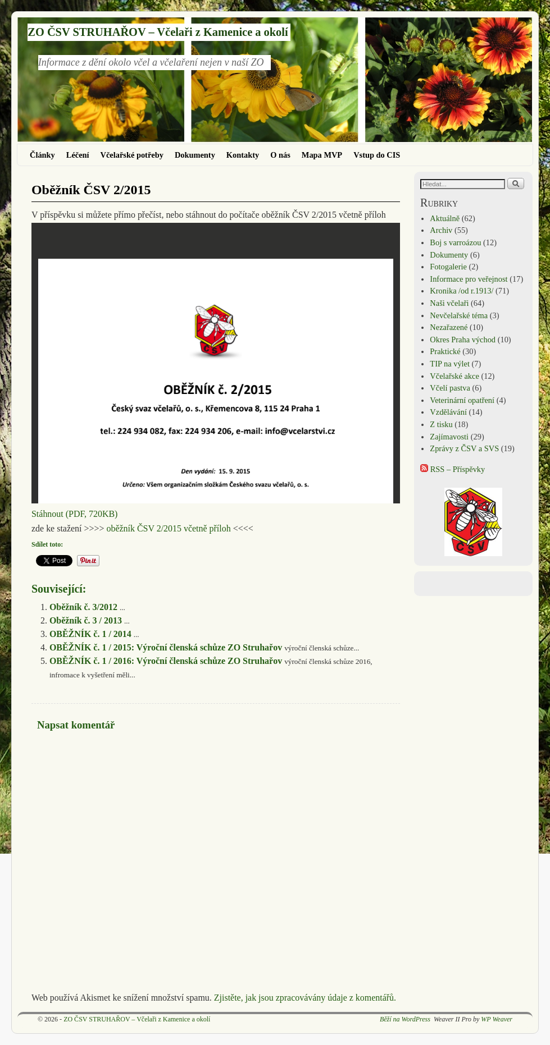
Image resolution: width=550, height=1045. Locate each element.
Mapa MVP (322, 154)
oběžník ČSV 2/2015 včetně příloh (168, 528)
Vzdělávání (448, 411)
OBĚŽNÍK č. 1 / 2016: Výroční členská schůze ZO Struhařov (165, 661)
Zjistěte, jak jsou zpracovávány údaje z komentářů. (305, 997)
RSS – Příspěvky (452, 469)
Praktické (445, 351)
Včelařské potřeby (132, 154)
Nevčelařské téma (459, 315)
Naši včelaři (449, 303)
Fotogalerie (448, 266)
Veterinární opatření (462, 400)
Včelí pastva (450, 387)
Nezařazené (448, 327)
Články (42, 154)
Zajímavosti (449, 436)
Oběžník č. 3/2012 (83, 607)
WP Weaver (496, 1019)
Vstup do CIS (376, 154)
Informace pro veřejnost (468, 278)
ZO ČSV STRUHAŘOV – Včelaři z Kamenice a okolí (158, 32)
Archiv (441, 230)
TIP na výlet (450, 363)
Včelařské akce (454, 376)
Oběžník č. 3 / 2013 (85, 620)
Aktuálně (445, 218)
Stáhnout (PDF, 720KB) (74, 514)
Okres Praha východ (463, 339)
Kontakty (242, 154)
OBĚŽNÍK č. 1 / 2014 (90, 634)
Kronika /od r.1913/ (461, 290)
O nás (280, 154)
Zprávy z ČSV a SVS (464, 448)
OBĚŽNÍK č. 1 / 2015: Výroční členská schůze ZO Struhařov (165, 647)
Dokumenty (195, 154)
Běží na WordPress (405, 1019)
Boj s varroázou (455, 242)
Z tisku (441, 424)
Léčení (77, 154)
